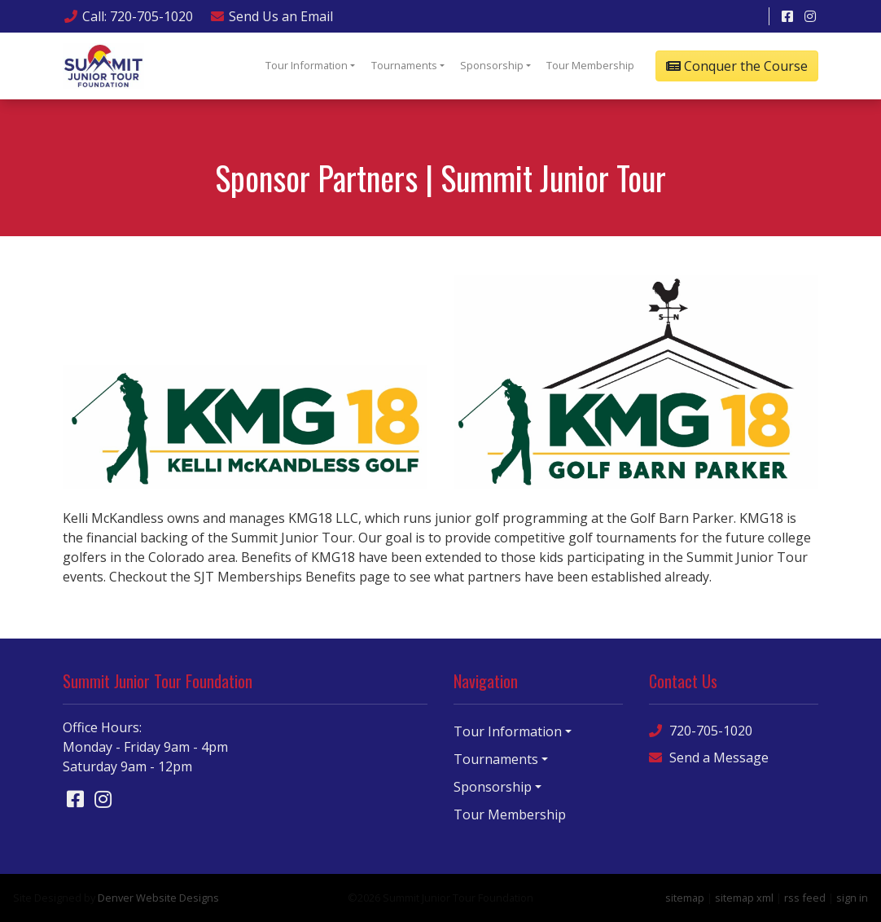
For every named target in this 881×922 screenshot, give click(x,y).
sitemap (684, 897)
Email (271, 16)
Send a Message (709, 758)
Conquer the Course (737, 66)
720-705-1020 (700, 731)
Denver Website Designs (158, 897)
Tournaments (404, 65)
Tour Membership (590, 65)
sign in (852, 897)
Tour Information (306, 65)
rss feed (805, 897)
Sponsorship (492, 65)
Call (128, 16)
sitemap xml (744, 897)
